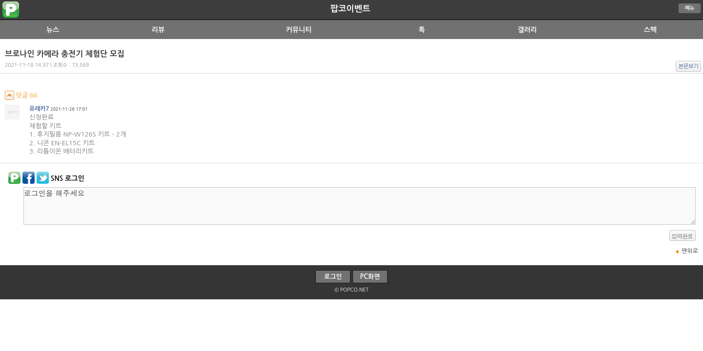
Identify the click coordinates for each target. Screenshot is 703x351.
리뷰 (158, 29)
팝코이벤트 (350, 8)
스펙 (650, 29)
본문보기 (689, 66)
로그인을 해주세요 (359, 206)
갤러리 (527, 29)
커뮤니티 (299, 29)
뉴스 (52, 29)
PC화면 (370, 276)
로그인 (333, 276)
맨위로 (690, 251)
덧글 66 (21, 95)
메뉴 (690, 8)
